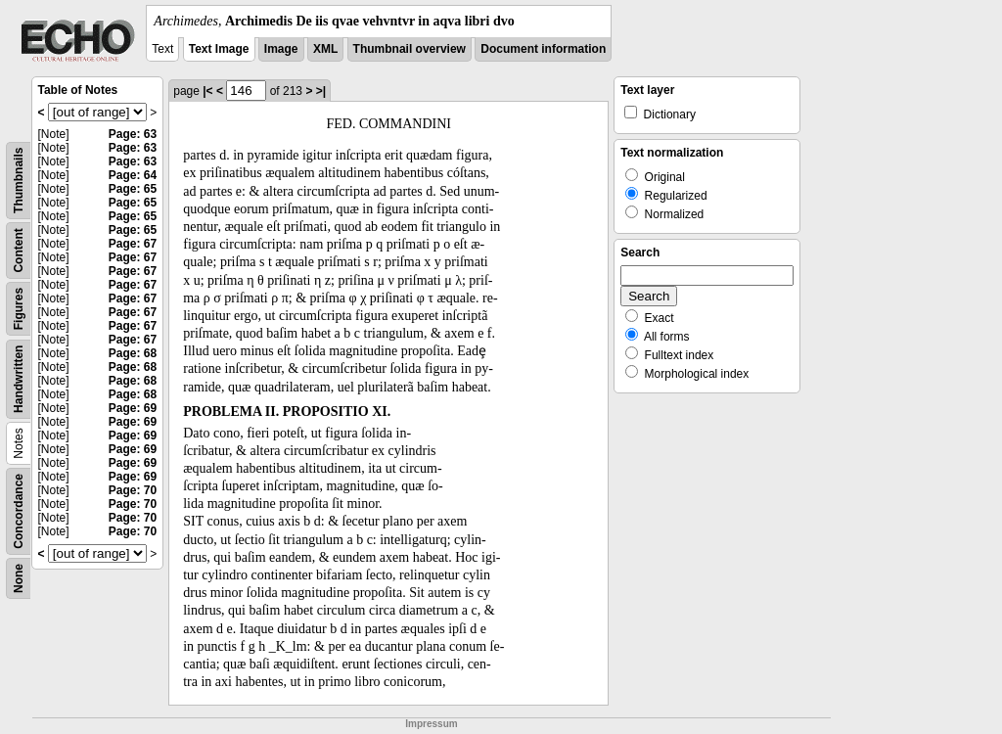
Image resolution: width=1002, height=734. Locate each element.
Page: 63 (133, 134)
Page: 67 (133, 244)
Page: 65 (133, 189)
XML (325, 49)
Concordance (18, 511)
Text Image (219, 49)
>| (321, 91)
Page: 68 (133, 353)
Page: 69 (133, 408)
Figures (18, 309)
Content (18, 250)
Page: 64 (133, 175)
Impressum (431, 723)
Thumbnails (18, 180)
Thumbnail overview (409, 49)
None (18, 578)
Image (281, 49)
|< (207, 91)
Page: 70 (133, 490)
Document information (543, 49)
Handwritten (18, 379)
